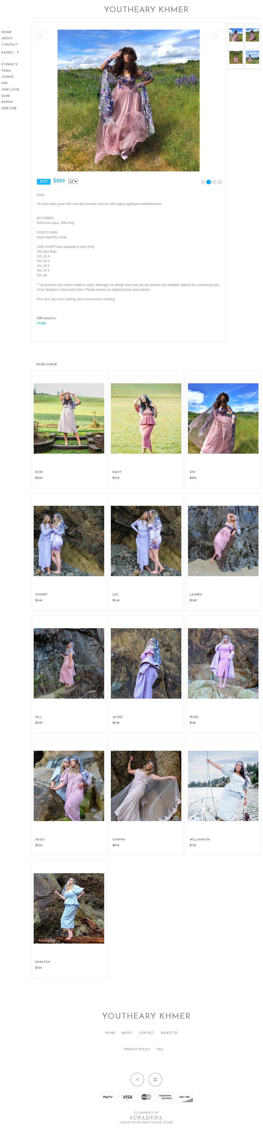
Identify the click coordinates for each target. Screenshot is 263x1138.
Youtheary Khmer (146, 10)
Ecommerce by (146, 1113)
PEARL (194, 717)
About (7, 38)
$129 (38, 967)
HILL (38, 717)
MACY (116, 472)
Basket (8, 52)
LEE (115, 594)
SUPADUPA (146, 1118)
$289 (38, 723)
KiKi (5, 83)
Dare (6, 96)
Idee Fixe (9, 108)
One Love (10, 89)
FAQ (160, 1049)
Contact (10, 44)
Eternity (9, 64)
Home (7, 32)
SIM (192, 472)
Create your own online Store (146, 1122)
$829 (115, 845)
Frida (6, 71)
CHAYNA (118, 839)
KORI (39, 472)
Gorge (8, 77)
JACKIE (117, 717)
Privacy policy (137, 1049)
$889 (193, 478)
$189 (193, 723)
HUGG (40, 839)
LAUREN (196, 594)
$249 (38, 600)
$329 (115, 478)
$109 (193, 845)
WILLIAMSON (200, 839)
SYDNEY (41, 594)
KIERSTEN (42, 962)
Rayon (7, 102)
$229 (38, 478)
